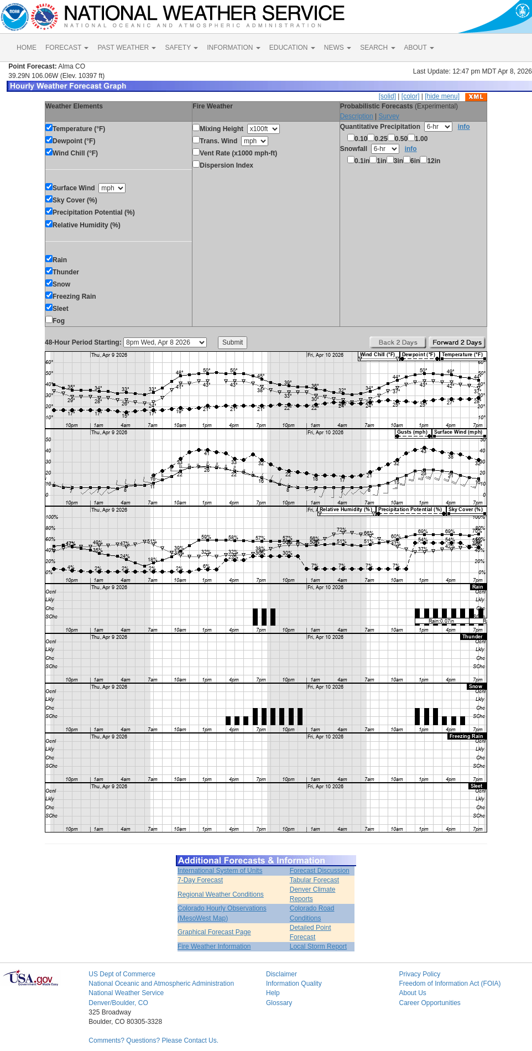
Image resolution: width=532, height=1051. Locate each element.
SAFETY (181, 47)
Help (273, 993)
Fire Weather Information (214, 946)
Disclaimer (281, 974)
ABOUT (419, 47)
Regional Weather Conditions (221, 894)
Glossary (279, 1003)
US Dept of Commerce (121, 974)
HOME (26, 47)
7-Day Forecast (200, 880)
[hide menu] (442, 96)
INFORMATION (233, 47)
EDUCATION (292, 47)
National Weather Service (126, 993)
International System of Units (220, 871)
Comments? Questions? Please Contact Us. (153, 1040)
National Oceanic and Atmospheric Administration (161, 983)
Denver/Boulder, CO (118, 1003)
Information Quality (294, 983)
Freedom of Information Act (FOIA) (449, 983)
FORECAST (66, 47)
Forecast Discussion (320, 871)
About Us (412, 993)
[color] (410, 96)
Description (356, 116)
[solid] (387, 96)
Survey (388, 116)
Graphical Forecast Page (214, 932)
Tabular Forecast (314, 880)
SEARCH (377, 47)
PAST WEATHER (126, 47)
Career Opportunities (429, 1003)
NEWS (337, 47)
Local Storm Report (318, 946)
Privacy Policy (419, 974)
